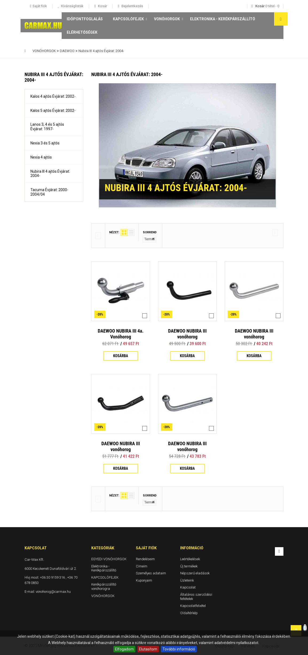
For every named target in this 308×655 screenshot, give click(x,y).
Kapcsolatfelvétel (193, 606)
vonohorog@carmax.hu (53, 592)
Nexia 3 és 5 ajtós (45, 143)
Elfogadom (124, 649)
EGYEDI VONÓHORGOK (109, 559)
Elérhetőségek (82, 32)
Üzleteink (187, 580)
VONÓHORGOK (167, 19)
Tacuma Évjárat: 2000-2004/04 (49, 192)
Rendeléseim (145, 559)
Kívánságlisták (72, 6)
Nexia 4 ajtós (41, 157)
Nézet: (114, 232)
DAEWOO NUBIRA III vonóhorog (187, 334)
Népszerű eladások (195, 573)
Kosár (102, 6)
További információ (179, 649)
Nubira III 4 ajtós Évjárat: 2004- (50, 173)
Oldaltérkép (189, 613)
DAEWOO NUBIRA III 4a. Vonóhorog (121, 334)
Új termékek (189, 566)
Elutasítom (148, 649)
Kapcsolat (188, 587)
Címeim (141, 566)
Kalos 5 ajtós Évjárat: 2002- (53, 110)
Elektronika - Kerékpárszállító (222, 19)
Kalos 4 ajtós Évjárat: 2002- (53, 96)
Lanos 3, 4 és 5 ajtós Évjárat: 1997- (47, 126)
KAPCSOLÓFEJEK (128, 19)
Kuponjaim (144, 580)
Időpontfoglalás (85, 19)
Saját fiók (146, 548)
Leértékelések (190, 559)
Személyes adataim (151, 573)
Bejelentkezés (132, 6)
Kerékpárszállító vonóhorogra (103, 586)
